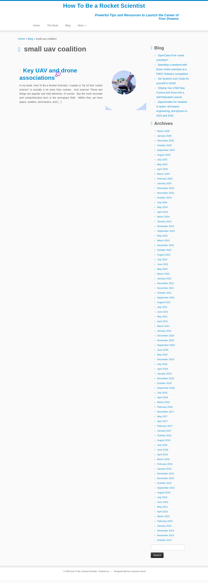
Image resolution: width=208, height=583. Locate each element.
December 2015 (165, 476)
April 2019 (162, 372)
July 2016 (162, 448)
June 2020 (162, 353)
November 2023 (165, 229)
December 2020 (165, 339)
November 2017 (165, 415)
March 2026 (163, 134)
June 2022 (162, 267)
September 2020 (166, 348)
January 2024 (164, 224)
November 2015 (165, 481)
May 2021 (162, 319)
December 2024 (165, 191)
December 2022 (165, 248)
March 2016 (163, 462)
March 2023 (163, 243)
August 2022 (164, 258)
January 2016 (164, 472)
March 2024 (163, 220)
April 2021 (162, 324)
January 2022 (164, 281)
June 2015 (162, 505)
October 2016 (164, 438)
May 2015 (162, 510)
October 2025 (164, 148)
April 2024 (162, 215)
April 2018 (162, 400)
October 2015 (164, 486)
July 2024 (162, 205)
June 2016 (162, 453)
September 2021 (166, 300)
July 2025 (162, 163)
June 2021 (162, 315)
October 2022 (164, 253)
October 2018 (164, 386)
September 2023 (166, 234)
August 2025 (164, 158)
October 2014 (164, 543)
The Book (52, 28)
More (82, 28)
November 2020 (165, 343)
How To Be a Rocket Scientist (104, 7)
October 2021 (164, 296)
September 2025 (166, 153)
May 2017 (162, 419)
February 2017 (165, 429)
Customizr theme (138, 574)
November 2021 (165, 291)
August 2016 (164, 443)
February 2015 (165, 524)
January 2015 (164, 529)
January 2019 (164, 377)
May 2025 (162, 167)
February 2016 (165, 467)
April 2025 (162, 172)
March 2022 (163, 277)
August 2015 (164, 495)
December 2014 (165, 534)
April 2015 (162, 514)
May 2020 (162, 358)
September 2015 (166, 491)
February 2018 (165, 410)
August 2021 (164, 305)
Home (36, 28)
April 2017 (162, 424)
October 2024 (164, 201)
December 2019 (165, 362)
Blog (68, 28)
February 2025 (165, 182)
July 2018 (162, 396)
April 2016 (162, 457)
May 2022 (162, 272)
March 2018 (163, 405)
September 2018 (166, 391)
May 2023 (162, 239)
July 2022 (162, 262)
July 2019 (162, 367)
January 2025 (164, 186)
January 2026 (164, 139)
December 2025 (165, 144)
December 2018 (165, 381)
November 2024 (165, 196)
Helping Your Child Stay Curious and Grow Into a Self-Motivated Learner (170, 96)
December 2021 (165, 286)
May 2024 (162, 210)
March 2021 (163, 329)
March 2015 (163, 519)
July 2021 (162, 310)
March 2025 (163, 177)
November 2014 (165, 538)
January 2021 (164, 334)
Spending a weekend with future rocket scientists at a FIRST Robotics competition (172, 73)
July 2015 (162, 500)
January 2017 (164, 434)
